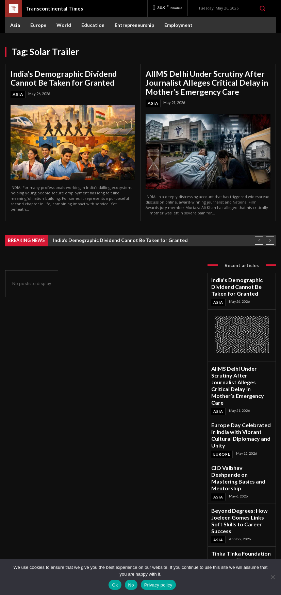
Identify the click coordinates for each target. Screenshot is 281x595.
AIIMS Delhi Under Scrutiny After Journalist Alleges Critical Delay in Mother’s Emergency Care (198, 81)
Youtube (239, 558)
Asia (17, 92)
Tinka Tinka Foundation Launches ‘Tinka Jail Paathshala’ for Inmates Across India (240, 487)
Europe (221, 407)
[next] (270, 236)
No (131, 585)
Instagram (241, 540)
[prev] (259, 236)
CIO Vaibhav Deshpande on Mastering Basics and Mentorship (236, 426)
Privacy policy (158, 585)
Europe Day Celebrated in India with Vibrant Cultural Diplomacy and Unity (241, 395)
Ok (115, 585)
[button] (262, 8)
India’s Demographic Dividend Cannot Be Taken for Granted (69, 77)
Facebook (240, 531)
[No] (272, 577)
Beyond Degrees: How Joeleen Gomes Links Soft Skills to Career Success (240, 456)
